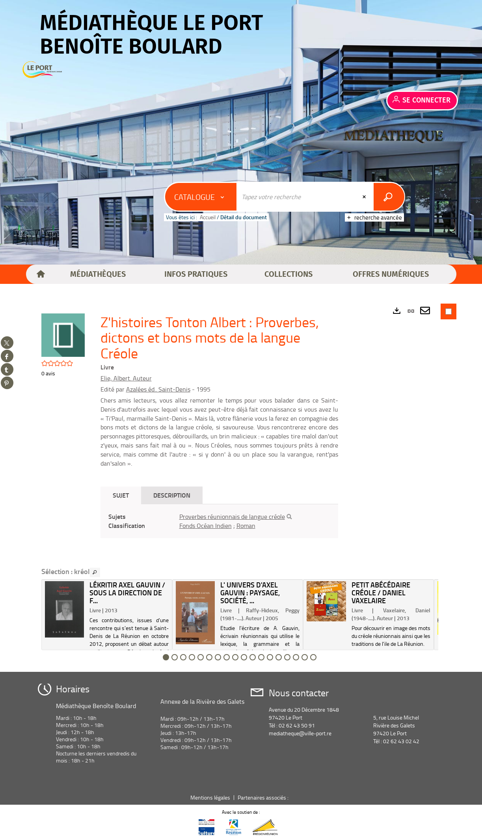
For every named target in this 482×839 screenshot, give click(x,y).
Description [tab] (171, 495)
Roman (245, 525)
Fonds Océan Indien (205, 525)
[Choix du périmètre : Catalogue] (201, 197)
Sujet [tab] (121, 495)
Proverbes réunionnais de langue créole (232, 516)
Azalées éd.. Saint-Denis (158, 389)
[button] (98, 274)
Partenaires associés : (264, 797)
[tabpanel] (219, 521)
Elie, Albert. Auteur (126, 378)
